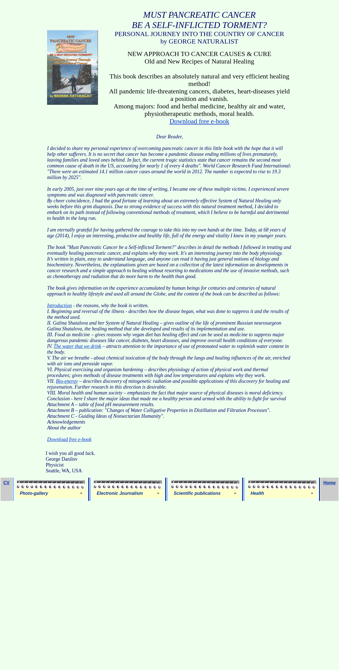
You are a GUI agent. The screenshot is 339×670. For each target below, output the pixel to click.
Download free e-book (199, 121)
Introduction (59, 305)
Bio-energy (67, 381)
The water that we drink (77, 346)
